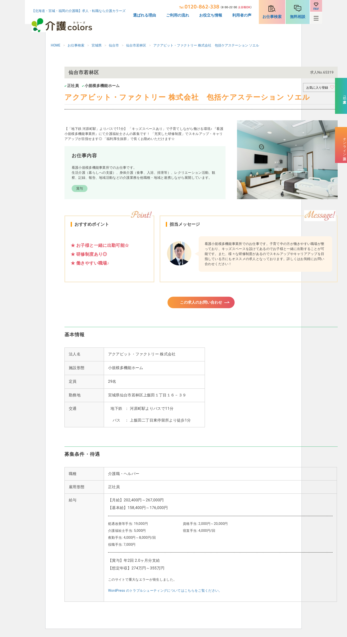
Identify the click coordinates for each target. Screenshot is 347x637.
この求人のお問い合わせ (201, 304)
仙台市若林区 (136, 45)
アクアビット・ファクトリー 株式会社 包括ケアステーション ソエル (206, 45)
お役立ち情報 (210, 15)
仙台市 (114, 45)
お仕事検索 (272, 16)
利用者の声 (241, 15)
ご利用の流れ (177, 15)
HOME (55, 45)
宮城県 (97, 45)
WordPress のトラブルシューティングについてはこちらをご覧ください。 (165, 593)
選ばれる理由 (144, 15)
